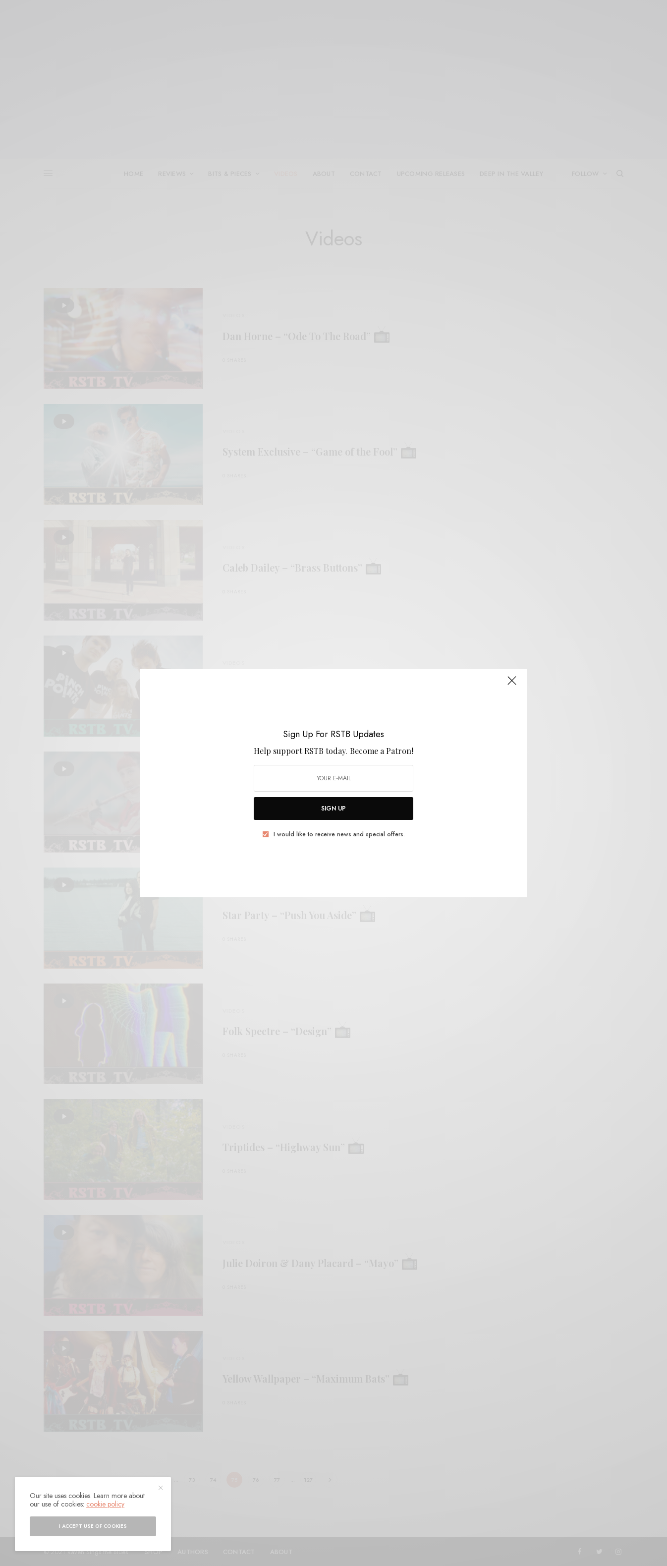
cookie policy (105, 1504)
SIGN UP (333, 808)
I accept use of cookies (93, 1526)
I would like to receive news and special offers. (339, 834)
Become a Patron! (381, 751)
